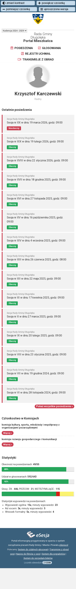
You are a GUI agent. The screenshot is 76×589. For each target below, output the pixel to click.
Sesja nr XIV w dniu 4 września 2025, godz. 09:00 (36, 240)
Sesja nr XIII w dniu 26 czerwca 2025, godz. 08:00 (36, 259)
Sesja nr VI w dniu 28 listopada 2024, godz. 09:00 (36, 392)
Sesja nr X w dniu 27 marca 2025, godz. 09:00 (34, 316)
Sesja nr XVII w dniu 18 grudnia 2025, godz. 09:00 (36, 179)
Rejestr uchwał (36, 53)
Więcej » (7, 433)
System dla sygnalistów (53, 554)
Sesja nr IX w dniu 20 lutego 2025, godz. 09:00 (34, 335)
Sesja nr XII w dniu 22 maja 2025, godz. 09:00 (34, 278)
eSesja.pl (63, 545)
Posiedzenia (22, 48)
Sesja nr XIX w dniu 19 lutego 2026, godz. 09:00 (35, 141)
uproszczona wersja (54, 9)
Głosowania (49, 48)
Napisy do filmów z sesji (28, 554)
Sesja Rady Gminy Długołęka (20, 119)
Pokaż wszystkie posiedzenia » (54, 406)
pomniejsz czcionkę (16, 9)
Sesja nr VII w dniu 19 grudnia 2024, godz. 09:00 (35, 373)
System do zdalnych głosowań (33, 549)
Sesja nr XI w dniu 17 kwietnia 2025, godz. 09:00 (35, 297)
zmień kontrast (13, 3)
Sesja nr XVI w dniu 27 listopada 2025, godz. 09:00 (37, 198)
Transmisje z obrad (36, 59)
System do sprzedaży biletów (38, 558)
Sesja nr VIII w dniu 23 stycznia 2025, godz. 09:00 (36, 354)
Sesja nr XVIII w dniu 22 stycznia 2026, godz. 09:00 (37, 160)
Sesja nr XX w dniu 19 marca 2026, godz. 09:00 (35, 122)
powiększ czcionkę (51, 3)
